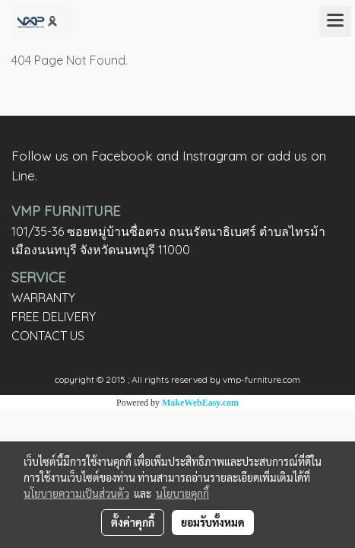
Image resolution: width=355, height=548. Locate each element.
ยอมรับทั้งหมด (213, 522)
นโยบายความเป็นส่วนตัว (76, 493)
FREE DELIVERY (53, 316)
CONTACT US (47, 335)
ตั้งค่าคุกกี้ (132, 522)
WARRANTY (43, 297)
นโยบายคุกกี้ (182, 493)
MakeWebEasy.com (200, 402)
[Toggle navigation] (335, 21)
